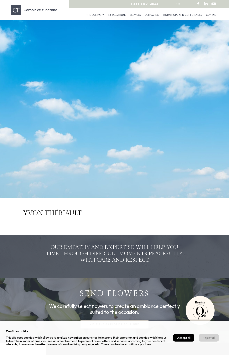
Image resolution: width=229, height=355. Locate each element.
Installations (117, 14)
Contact (212, 14)
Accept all (183, 338)
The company (95, 14)
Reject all (209, 338)
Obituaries (152, 14)
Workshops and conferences (182, 14)
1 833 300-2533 (145, 4)
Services (135, 14)
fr (178, 4)
